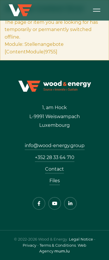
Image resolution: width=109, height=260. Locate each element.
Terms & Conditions (58, 245)
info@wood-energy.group (55, 145)
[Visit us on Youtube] (54, 203)
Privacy (29, 245)
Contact (54, 169)
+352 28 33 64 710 (54, 157)
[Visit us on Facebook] (39, 203)
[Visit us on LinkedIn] (70, 203)
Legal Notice (81, 239)
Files (54, 180)
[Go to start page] (54, 86)
